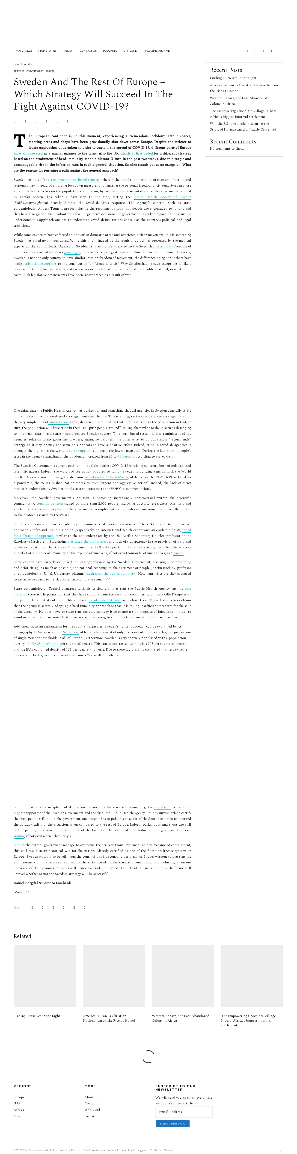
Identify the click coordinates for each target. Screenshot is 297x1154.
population (162, 798)
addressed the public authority (111, 573)
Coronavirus (35, 71)
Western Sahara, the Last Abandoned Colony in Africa (180, 1018)
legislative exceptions (40, 263)
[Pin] (36, 121)
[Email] (67, 121)
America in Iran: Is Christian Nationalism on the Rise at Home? (109, 1018)
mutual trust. (58, 422)
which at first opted (137, 153)
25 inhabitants (48, 643)
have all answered (28, 153)
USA (17, 1094)
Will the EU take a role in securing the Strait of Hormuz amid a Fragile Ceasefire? (243, 126)
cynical (178, 553)
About (69, 50)
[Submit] (57, 121)
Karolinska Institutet (105, 600)
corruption (82, 450)
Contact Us (88, 50)
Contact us (93, 1094)
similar (19, 826)
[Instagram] (254, 51)
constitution (162, 246)
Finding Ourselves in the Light (233, 78)
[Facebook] (247, 51)
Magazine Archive (156, 50)
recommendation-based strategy (76, 179)
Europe (50, 71)
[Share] (15, 121)
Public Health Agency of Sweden (162, 197)
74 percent (126, 456)
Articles (19, 71)
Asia (17, 1107)
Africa (19, 1100)
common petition (49, 503)
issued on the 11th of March (106, 477)
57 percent (70, 632)
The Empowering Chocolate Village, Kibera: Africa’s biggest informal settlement (243, 113)
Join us (90, 1107)
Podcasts (110, 50)
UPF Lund (130, 50)
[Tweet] (25, 121)
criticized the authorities (87, 541)
